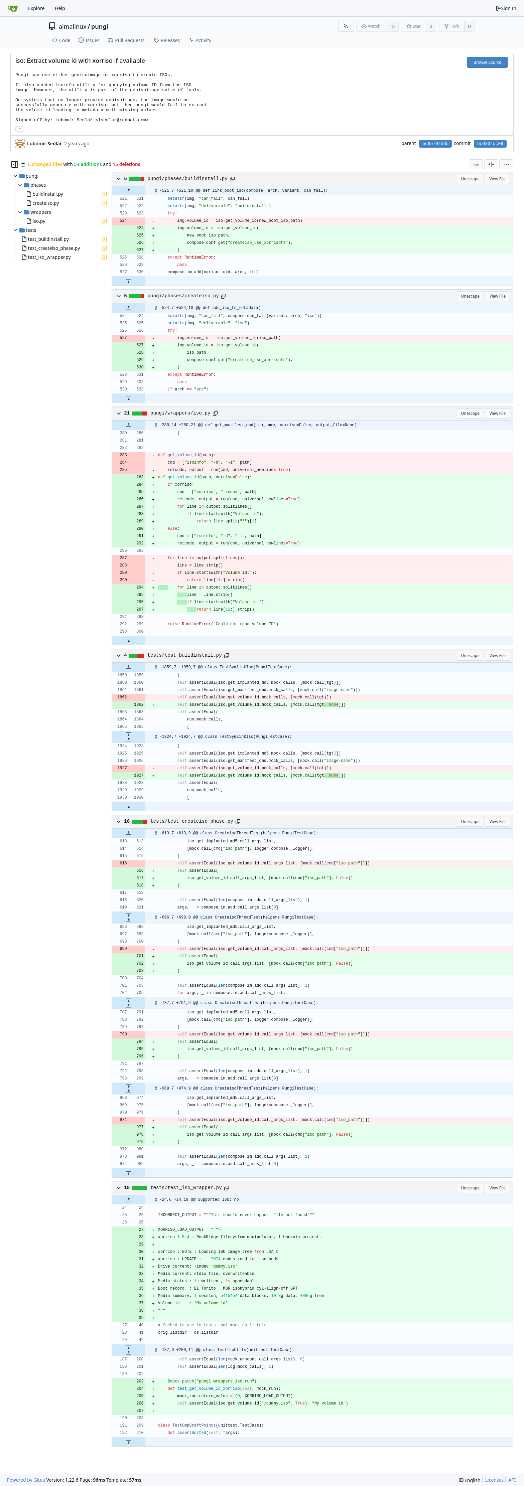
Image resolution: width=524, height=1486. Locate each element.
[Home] (12, 8)
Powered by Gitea (26, 1480)
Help (60, 8)
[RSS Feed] (346, 26)
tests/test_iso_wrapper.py (186, 1187)
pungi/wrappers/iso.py (180, 413)
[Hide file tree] (14, 164)
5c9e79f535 (435, 143)
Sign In (506, 8)
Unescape (470, 179)
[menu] (506, 164)
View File (497, 179)
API (512, 1480)
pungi (99, 26)
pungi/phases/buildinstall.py (187, 178)
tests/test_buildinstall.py (184, 655)
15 (392, 26)
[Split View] (491, 164)
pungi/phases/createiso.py (183, 296)
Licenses (494, 1480)
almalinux (73, 26)
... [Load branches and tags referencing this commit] (19, 128)
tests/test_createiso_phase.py (191, 821)
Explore (36, 8)
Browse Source (487, 62)
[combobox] (476, 164)
